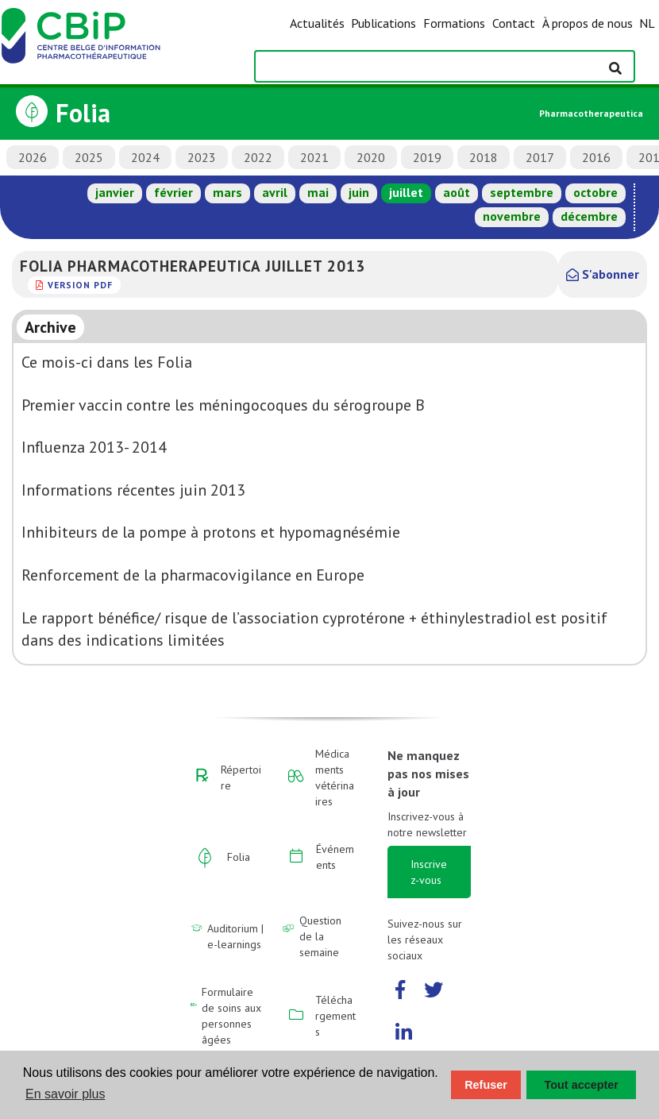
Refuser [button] (485, 1084)
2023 (201, 157)
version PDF (80, 285)
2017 (540, 157)
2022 (258, 157)
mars (227, 192)
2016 (596, 157)
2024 (145, 157)
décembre (589, 216)
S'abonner (602, 274)
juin (359, 192)
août (456, 192)
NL (647, 23)
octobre (595, 192)
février (173, 192)
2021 (314, 157)
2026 (32, 157)
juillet (406, 192)
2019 (427, 157)
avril (274, 192)
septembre (521, 192)
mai (318, 192)
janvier (114, 192)
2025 (89, 157)
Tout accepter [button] (582, 1084)
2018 (483, 157)
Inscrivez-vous (428, 872)
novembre (512, 216)
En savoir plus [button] (65, 1094)
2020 (370, 157)
